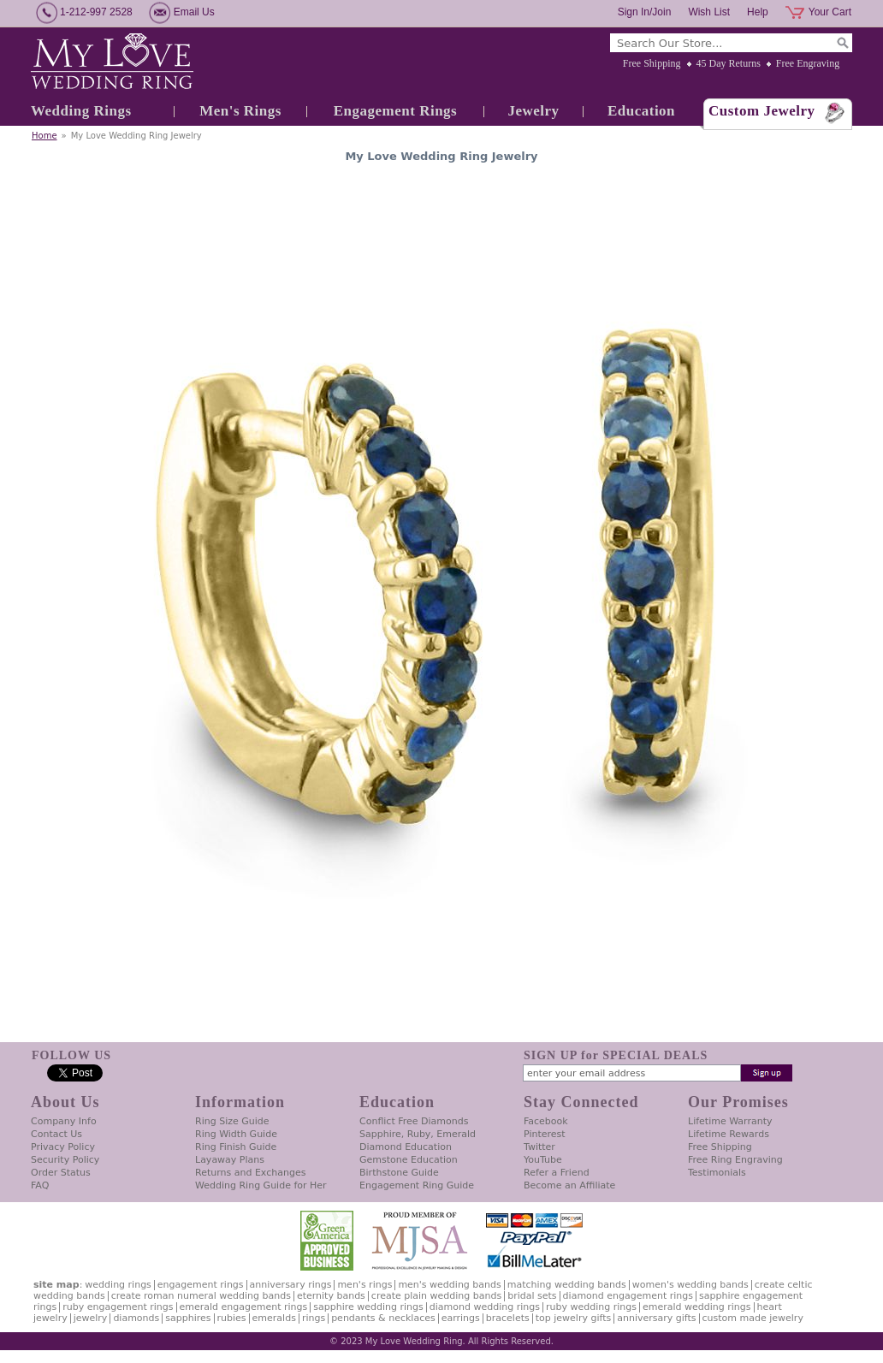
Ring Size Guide (232, 1121)
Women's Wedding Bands (690, 1284)
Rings (313, 1318)
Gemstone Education (408, 1159)
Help (757, 12)
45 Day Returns (728, 63)
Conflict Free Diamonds (413, 1121)
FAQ (40, 1185)
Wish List (709, 12)
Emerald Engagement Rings (244, 1307)
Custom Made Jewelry (752, 1318)
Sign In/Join (645, 12)
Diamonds (136, 1318)
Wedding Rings (81, 111)
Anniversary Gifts (656, 1318)
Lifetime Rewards (728, 1134)
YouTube (543, 1159)
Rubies (231, 1318)
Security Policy (65, 1159)
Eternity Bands (331, 1295)
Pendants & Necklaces (383, 1318)
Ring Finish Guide (235, 1147)
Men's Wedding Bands (449, 1284)
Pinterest (545, 1134)
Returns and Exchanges (250, 1172)
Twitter (539, 1147)
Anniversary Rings (291, 1284)
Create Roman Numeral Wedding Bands (201, 1295)
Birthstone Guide (399, 1172)
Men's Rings (240, 111)
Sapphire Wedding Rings (368, 1307)
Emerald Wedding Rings (697, 1307)
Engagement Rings (395, 111)
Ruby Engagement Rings (117, 1307)
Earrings (461, 1318)
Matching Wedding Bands (566, 1284)
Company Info (64, 1121)
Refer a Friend (557, 1172)
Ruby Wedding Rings (591, 1307)
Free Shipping (652, 63)
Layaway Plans (229, 1159)
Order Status (61, 1172)
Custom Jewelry (761, 111)
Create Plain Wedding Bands (436, 1295)
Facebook (546, 1121)
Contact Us (56, 1134)
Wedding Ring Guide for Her (261, 1185)
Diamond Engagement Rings (628, 1295)
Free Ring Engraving (735, 1159)
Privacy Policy (63, 1147)
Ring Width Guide (236, 1134)
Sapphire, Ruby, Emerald (417, 1134)
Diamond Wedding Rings (485, 1307)
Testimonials (717, 1172)
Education (641, 111)
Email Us (194, 12)
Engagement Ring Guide (416, 1185)
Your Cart (830, 12)
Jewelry (533, 111)
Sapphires (187, 1318)
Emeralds (274, 1318)
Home (44, 135)
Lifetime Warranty (730, 1121)
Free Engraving (807, 63)
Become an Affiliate (569, 1185)
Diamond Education (405, 1147)
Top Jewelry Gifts (573, 1318)
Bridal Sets (531, 1295)
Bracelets (508, 1318)
